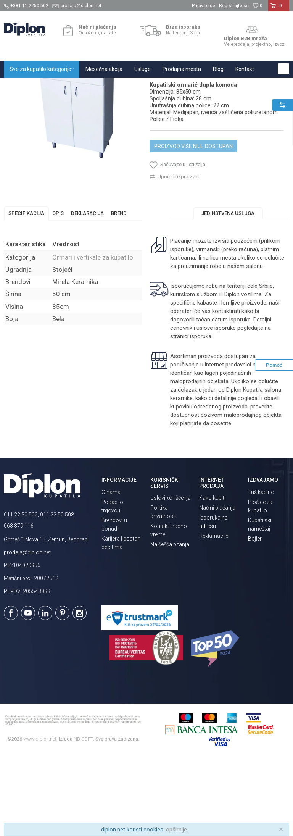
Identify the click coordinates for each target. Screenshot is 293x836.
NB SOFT (83, 817)
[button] (283, 68)
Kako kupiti (212, 576)
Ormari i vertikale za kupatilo (162, 86)
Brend (119, 291)
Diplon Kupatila (20, 86)
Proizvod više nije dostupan (193, 224)
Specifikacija (26, 291)
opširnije (176, 829)
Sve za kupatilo (60, 86)
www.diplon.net (39, 817)
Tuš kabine (261, 570)
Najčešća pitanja (169, 622)
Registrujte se (234, 5)
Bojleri (255, 616)
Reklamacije (213, 614)
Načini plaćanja (217, 586)
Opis (58, 291)
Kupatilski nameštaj (104, 86)
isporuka (200, 414)
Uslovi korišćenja (170, 576)
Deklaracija (87, 291)
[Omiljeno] (257, 5)
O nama (111, 570)
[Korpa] (278, 8)
